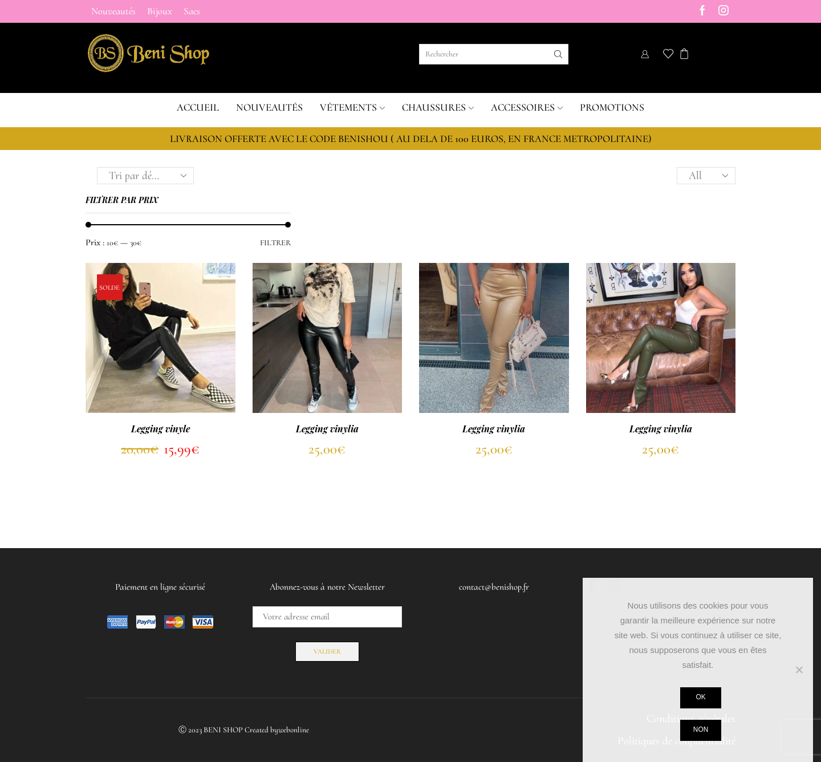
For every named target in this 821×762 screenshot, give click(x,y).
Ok (700, 697)
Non (700, 729)
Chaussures (438, 107)
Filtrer (275, 243)
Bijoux (159, 11)
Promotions (612, 107)
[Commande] (145, 175)
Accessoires (527, 107)
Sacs (192, 11)
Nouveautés (113, 11)
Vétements (352, 107)
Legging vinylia (327, 429)
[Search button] (558, 54)
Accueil (198, 107)
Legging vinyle (160, 429)
